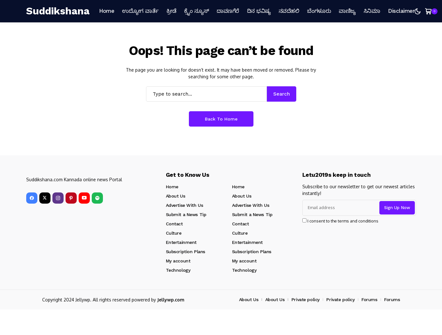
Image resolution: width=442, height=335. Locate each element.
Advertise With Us (184, 205)
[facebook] (31, 198)
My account (178, 260)
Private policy (305, 299)
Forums (369, 299)
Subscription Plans (185, 251)
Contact (174, 223)
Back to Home (221, 118)
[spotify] (97, 198)
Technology (178, 270)
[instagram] (58, 198)
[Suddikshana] (58, 11)
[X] (44, 198)
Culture (174, 233)
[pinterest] (71, 198)
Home (172, 186)
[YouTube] (84, 198)
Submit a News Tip (186, 214)
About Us (175, 196)
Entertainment (181, 242)
